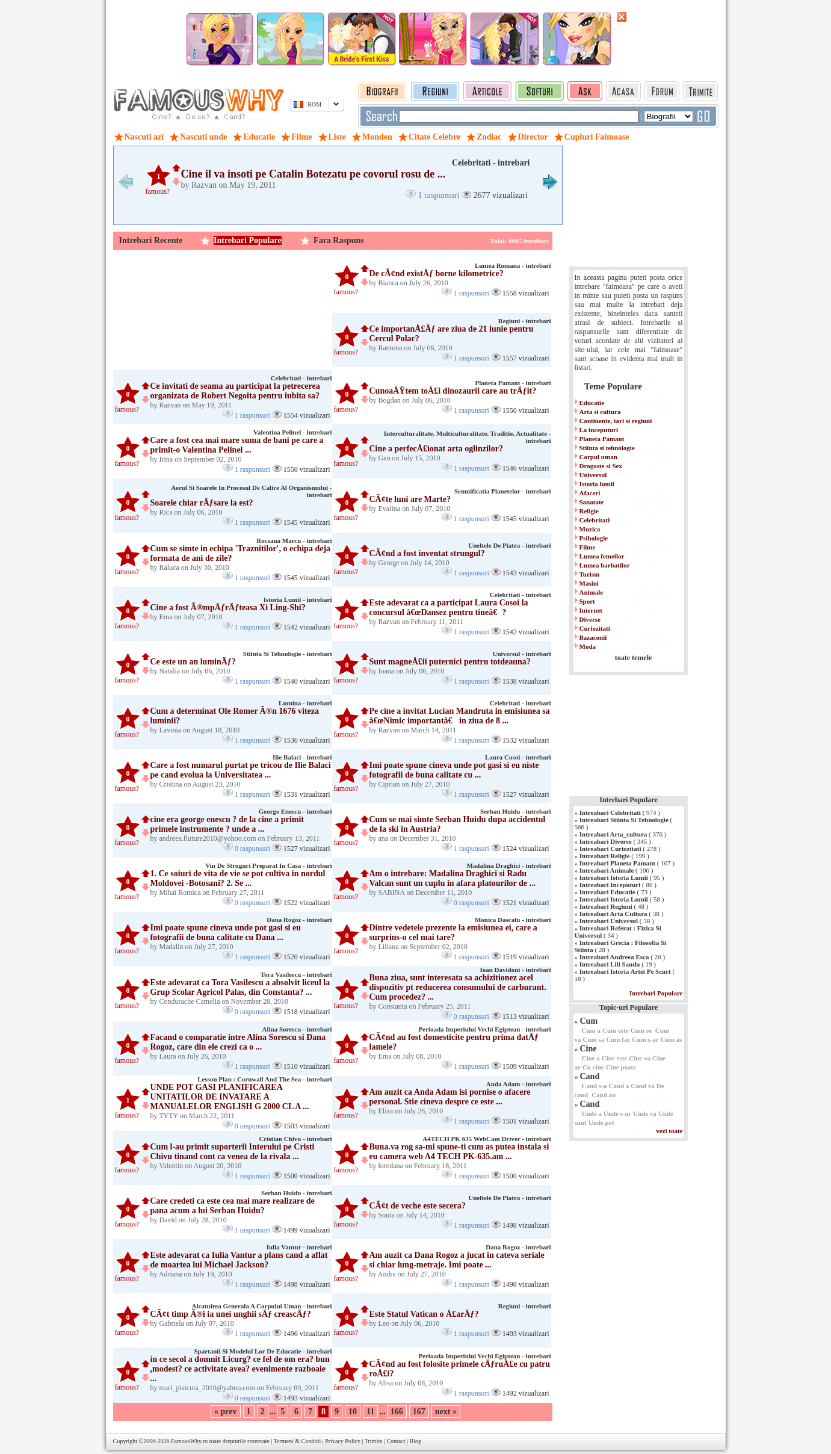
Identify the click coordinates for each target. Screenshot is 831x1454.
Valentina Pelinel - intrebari (292, 432)
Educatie (592, 402)
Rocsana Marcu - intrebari (294, 540)
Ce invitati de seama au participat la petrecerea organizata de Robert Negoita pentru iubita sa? (235, 391)
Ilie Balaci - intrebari (302, 757)
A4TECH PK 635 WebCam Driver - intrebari (486, 1138)
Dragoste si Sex (601, 465)
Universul (593, 474)
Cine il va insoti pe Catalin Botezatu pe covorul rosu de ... (313, 174)
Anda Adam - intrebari (518, 1083)
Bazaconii (593, 637)
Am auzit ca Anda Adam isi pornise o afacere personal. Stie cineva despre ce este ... (450, 1096)
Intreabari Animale (606, 870)
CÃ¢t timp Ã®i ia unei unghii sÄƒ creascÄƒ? (230, 1314)
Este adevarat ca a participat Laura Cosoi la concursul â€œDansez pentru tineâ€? (448, 607)
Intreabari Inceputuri (610, 884)
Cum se (641, 1030)
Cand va (642, 1085)
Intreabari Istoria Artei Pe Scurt (625, 971)
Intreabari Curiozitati (610, 848)
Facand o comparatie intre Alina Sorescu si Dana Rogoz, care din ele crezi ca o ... (238, 1042)
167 (419, 1411)
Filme (587, 547)
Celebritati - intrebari (491, 162)
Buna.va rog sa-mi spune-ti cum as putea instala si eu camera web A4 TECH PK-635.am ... (459, 1151)
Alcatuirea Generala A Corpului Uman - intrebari (261, 1306)
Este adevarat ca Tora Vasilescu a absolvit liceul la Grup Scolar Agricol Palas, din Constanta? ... (240, 987)
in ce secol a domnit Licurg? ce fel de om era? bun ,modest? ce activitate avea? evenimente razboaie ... (240, 1369)
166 (397, 1411)
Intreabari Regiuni (605, 906)
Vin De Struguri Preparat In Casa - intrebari (268, 865)
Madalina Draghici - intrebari (508, 865)
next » (446, 1411)
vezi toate (669, 1130)
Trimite (374, 1441)
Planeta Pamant (602, 438)
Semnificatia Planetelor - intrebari (502, 491)
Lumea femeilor (602, 556)
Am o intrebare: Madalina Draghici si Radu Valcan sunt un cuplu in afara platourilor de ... (452, 878)
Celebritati (594, 520)
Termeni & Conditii (297, 1441)
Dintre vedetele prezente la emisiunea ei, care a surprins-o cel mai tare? (453, 932)
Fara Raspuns (339, 240)
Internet (591, 610)
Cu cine (593, 1067)
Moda (587, 646)
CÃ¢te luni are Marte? (410, 499)
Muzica (590, 529)
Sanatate (591, 502)
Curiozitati (594, 628)
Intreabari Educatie (607, 892)
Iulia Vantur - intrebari (299, 1247)
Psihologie (593, 538)
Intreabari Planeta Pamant (617, 863)
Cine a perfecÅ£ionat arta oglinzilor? (436, 448)
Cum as (671, 1039)
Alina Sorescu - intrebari (297, 1029)
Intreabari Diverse (605, 841)
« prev (225, 1411)
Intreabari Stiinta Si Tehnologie (624, 819)
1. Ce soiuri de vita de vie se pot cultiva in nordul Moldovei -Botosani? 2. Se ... (238, 878)
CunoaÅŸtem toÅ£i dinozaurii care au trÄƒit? (453, 390)
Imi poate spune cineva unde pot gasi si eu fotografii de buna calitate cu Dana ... (225, 932)
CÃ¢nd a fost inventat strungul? (427, 553)
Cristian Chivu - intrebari (295, 1138)
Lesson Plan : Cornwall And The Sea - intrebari (264, 1079)
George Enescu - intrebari (295, 811)
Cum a (591, 1030)
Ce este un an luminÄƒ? (193, 661)
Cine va (639, 1058)
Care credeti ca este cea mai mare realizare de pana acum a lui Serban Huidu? (232, 1205)
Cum (589, 1021)
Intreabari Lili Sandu (609, 964)
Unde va (644, 1113)
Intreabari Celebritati (610, 812)
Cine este (614, 1058)
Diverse (590, 619)
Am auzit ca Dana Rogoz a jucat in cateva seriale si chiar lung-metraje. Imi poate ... (457, 1260)
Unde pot (601, 1122)
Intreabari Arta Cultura (613, 913)
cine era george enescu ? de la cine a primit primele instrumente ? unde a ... (227, 824)
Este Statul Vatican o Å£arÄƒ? (424, 1314)
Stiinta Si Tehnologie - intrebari (287, 653)
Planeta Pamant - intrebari (513, 382)
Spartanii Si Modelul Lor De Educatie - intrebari (263, 1351)
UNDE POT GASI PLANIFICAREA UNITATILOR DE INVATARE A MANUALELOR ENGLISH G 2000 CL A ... (229, 1097)
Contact (395, 1441)
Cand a (618, 1085)
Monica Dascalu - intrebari (513, 919)
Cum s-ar (645, 1039)
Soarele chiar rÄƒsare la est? (201, 502)
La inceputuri (598, 429)
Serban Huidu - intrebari (515, 811)
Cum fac (618, 1039)
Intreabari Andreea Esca (614, 957)
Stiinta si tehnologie (607, 447)
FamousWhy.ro (189, 1441)
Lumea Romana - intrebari (513, 265)
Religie (589, 511)
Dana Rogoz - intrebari (299, 919)
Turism (589, 574)
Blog (415, 1441)
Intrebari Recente (151, 240)
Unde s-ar (617, 1113)
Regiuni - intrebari (524, 320)
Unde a (592, 1113)
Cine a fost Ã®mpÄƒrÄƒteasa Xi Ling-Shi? (228, 607)
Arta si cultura (600, 411)
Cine (588, 1048)
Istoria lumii (596, 483)
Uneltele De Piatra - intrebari (509, 545)
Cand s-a (594, 1085)
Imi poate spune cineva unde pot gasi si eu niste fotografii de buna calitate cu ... (454, 770)
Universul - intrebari (522, 653)
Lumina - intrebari (305, 703)
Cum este (615, 1030)
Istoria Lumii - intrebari (298, 599)
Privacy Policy (342, 1441)
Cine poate (621, 1067)
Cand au (604, 1094)
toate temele (633, 658)
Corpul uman (598, 456)
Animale (591, 592)
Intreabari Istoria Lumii (613, 877)
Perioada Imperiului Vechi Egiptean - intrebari (484, 1029)
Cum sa (594, 1039)
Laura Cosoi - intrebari (518, 757)
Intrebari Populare (248, 240)
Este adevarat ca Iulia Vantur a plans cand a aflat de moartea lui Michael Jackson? (239, 1260)
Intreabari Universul (608, 920)
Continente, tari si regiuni (615, 420)
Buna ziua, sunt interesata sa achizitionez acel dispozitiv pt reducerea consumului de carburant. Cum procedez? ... (457, 987)
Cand (590, 1076)
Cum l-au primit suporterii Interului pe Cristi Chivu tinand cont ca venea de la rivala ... (232, 1151)
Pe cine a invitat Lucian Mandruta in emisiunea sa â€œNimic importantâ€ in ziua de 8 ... (459, 716)
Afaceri (590, 493)
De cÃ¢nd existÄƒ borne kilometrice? (436, 273)
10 (352, 1411)
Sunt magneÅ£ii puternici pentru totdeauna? (450, 661)
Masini (589, 583)
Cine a (591, 1058)
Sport (587, 601)
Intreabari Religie (604, 855)
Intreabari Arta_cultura (613, 834)
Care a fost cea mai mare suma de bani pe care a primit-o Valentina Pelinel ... (237, 445)
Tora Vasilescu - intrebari (296, 974)
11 (370, 1411)
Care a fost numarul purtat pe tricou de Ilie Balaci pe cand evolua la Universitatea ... (240, 770)
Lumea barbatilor (604, 565)
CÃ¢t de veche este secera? (417, 1205)
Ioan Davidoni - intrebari (515, 969)
